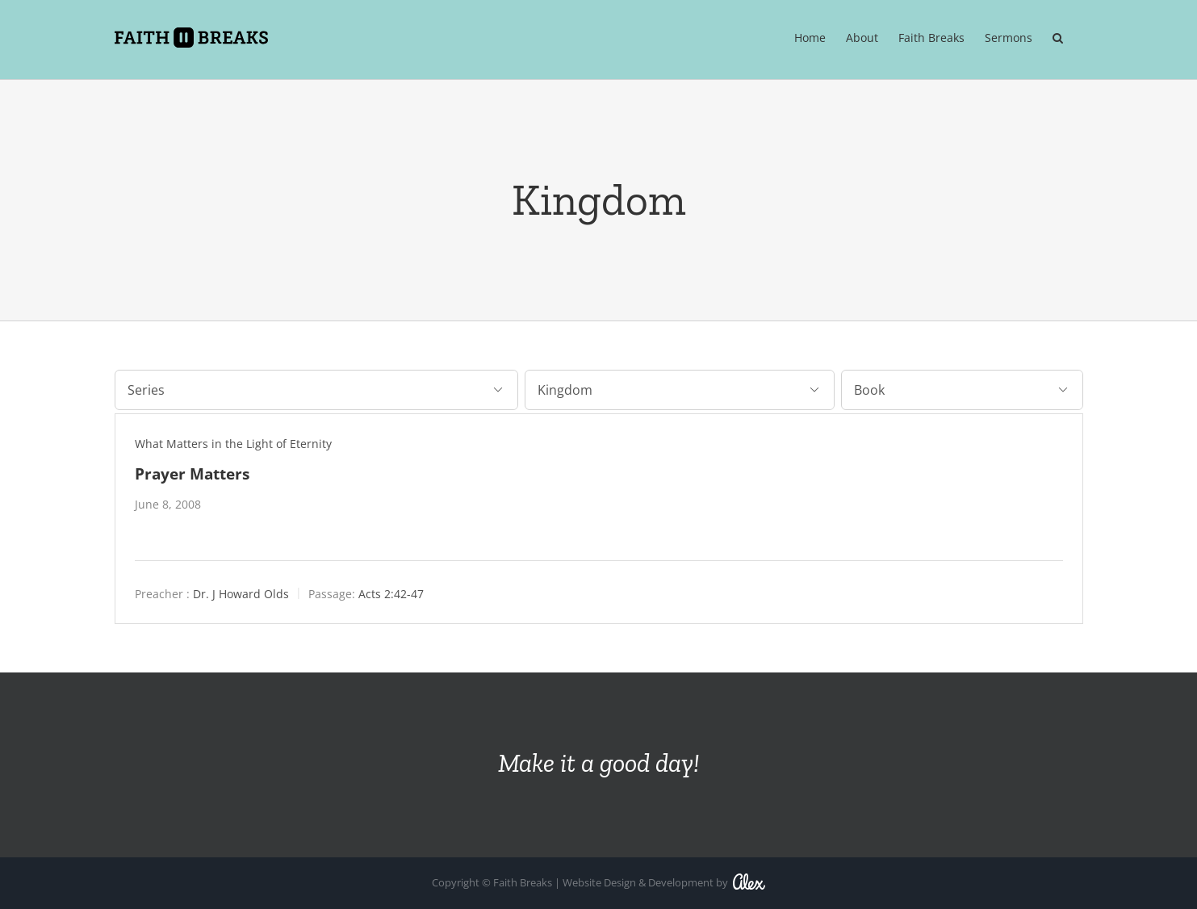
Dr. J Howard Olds (241, 593)
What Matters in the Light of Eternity (233, 442)
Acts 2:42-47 (391, 593)
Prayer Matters (192, 473)
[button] (1058, 38)
